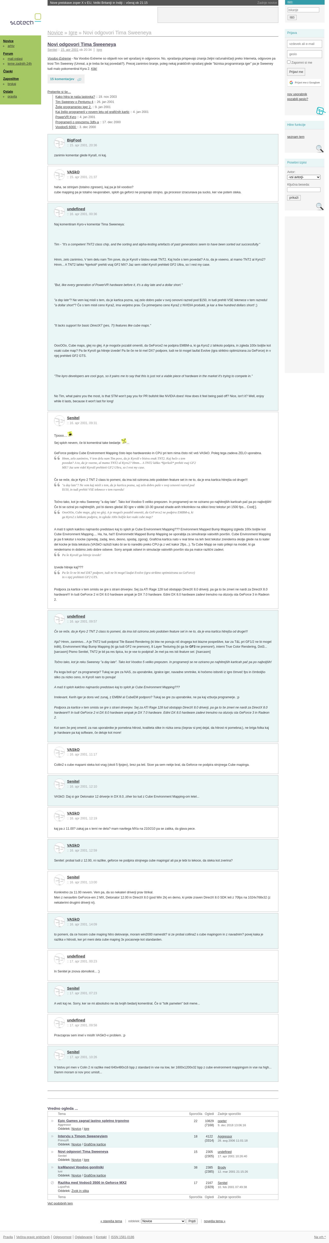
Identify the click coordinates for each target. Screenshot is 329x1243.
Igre (99, 50)
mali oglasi (15, 59)
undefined (76, 209)
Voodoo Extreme (59, 58)
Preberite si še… (59, 92)
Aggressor (64, 1124)
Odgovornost (62, 1237)
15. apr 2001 (69, 50)
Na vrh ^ (320, 1237)
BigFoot (74, 140)
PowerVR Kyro (66, 117)
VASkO (73, 172)
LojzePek (64, 1186)
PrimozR (63, 1140)
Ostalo (8, 91)
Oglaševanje (83, 1237)
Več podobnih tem (60, 1203)
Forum (8, 53)
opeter (222, 1121)
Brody (222, 1167)
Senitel (73, 418)
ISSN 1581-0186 (122, 1237)
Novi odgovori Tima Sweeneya (82, 44)
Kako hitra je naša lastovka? (75, 97)
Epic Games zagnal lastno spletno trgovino (93, 1121)
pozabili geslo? (297, 99)
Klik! (94, 69)
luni (60, 1171)
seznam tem (295, 137)
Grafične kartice (95, 1144)
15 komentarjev (62, 79)
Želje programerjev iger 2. (74, 107)
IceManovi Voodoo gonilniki (81, 1167)
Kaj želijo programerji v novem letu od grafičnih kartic (93, 112)
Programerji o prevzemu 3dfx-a (77, 122)
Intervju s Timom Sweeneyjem (82, 1136)
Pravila (8, 1237)
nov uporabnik (297, 94)
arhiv (11, 46)
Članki (8, 71)
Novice (8, 41)
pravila (12, 96)
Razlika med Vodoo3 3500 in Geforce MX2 (92, 1182)
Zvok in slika (80, 1191)
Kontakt (101, 1237)
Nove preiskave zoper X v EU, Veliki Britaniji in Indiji (99, 3)
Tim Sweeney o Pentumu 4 (74, 102)
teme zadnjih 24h (20, 63)
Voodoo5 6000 (66, 127)
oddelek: (156, 1221)
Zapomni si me (299, 62)
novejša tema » (214, 1221)
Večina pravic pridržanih (33, 1237)
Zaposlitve (11, 79)
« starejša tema (111, 1221)
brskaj (12, 84)
